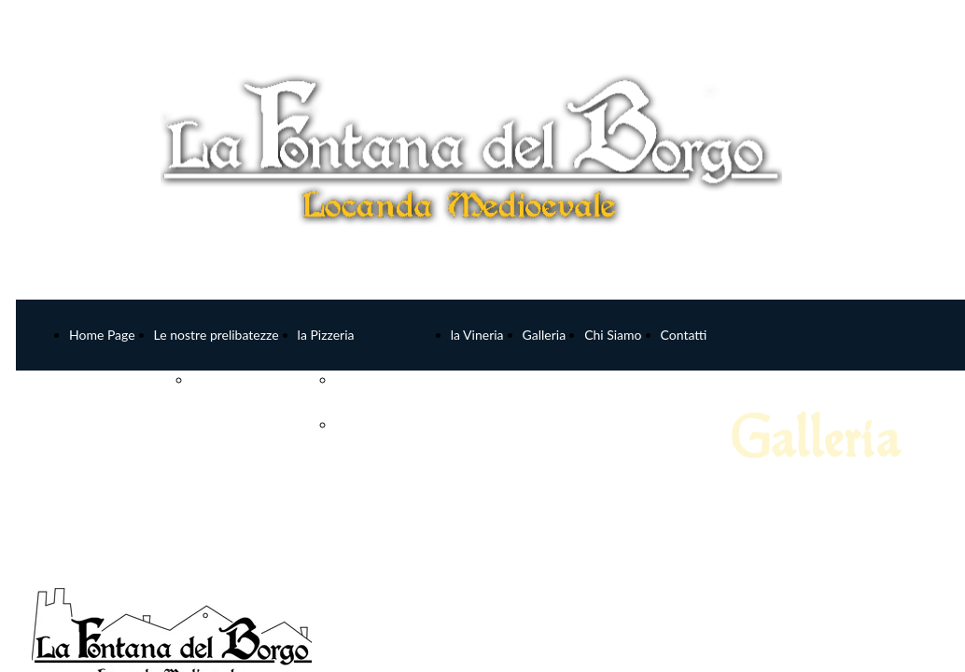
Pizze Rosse (368, 379)
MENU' (212, 379)
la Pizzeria (326, 335)
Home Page (102, 335)
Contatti (684, 335)
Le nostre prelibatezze (216, 335)
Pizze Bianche (374, 424)
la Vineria (477, 335)
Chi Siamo (612, 335)
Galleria (544, 335)
